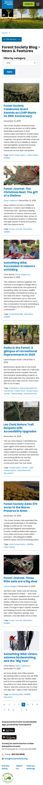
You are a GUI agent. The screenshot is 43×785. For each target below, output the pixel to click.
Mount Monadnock (28, 388)
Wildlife (7, 158)
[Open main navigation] (37, 4)
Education (27, 229)
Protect (5, 33)
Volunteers (14, 388)
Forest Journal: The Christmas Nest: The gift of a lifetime (21, 192)
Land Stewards (30, 393)
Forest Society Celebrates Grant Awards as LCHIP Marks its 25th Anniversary (20, 111)
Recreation (9, 473)
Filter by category (14, 58)
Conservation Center (18, 467)
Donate (29, 4)
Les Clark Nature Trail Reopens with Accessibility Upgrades (20, 428)
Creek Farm (19, 391)
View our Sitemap (30, 767)
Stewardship (16, 393)
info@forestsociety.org (16, 758)
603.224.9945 (18, 754)
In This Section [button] (12, 39)
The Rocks (8, 391)
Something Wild (16, 314)
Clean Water (32, 155)
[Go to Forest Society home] (7, 8)
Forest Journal (15, 229)
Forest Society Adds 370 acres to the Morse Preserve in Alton (20, 507)
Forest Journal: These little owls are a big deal (20, 579)
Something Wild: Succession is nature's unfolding (19, 266)
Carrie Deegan (10, 586)
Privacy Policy (5, 767)
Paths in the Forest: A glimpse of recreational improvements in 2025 (20, 351)
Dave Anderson (11, 200)
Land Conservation (17, 155)
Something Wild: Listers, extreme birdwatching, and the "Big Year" (21, 657)
